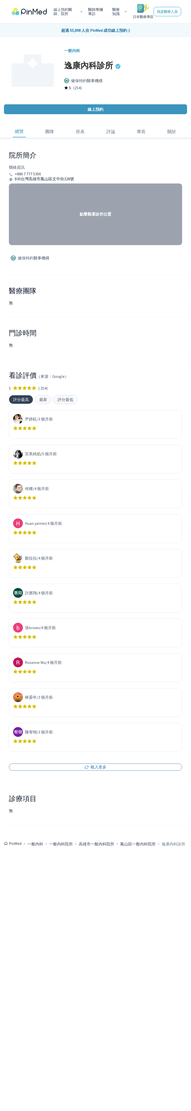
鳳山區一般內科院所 (138, 844)
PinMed (15, 843)
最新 (43, 399)
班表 (80, 131)
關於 (171, 131)
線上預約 (95, 109)
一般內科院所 (61, 844)
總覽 (19, 131)
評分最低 (65, 399)
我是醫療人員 (167, 11)
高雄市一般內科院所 (96, 844)
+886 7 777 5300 (28, 174)
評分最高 (21, 399)
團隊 (49, 131)
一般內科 (35, 844)
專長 (141, 131)
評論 (110, 131)
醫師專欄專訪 (95, 11)
